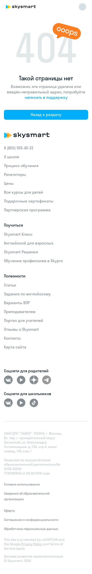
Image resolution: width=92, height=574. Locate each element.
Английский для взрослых (28, 243)
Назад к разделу (46, 114)
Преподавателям (20, 311)
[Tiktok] (33, 402)
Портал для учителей (23, 320)
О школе (11, 156)
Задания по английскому (27, 293)
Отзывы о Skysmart (21, 329)
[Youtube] (21, 379)
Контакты (12, 338)
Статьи (10, 285)
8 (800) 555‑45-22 (18, 147)
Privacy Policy (31, 544)
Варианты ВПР (17, 302)
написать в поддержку (46, 97)
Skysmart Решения (21, 251)
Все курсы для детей (23, 192)
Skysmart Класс (18, 234)
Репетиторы (15, 174)
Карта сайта (15, 346)
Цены (9, 183)
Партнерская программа (27, 209)
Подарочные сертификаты (28, 201)
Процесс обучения (21, 165)
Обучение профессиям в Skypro (33, 260)
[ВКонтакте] (8, 379)
